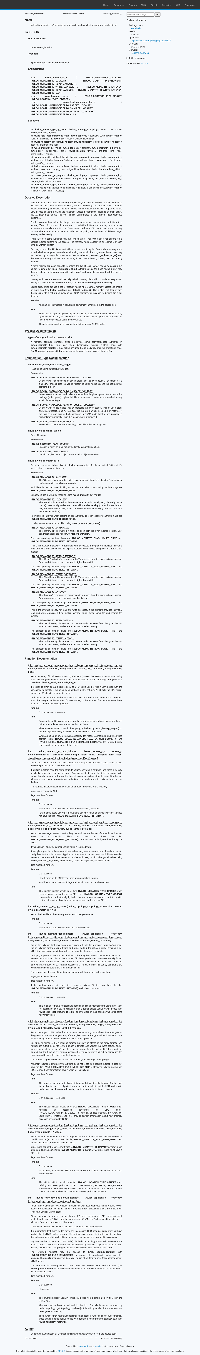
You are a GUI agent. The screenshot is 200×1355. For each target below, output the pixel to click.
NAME (29, 20)
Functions (34, 120)
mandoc (98, 1346)
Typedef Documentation (40, 330)
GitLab (153, 5)
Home (106, 5)
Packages (119, 5)
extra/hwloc (136, 28)
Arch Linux (17, 5)
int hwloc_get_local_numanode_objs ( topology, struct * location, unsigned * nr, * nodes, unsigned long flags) (75, 668)
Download (190, 5)
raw (146, 63)
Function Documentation (41, 658)
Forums (133, 5)
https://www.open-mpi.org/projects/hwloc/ (151, 40)
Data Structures (37, 38)
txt (142, 63)
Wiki (143, 5)
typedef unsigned (50, 337)
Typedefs (33, 53)
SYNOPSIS (32, 32)
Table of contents (137, 58)
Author (29, 1328)
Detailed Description (38, 197)
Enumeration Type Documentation (47, 358)
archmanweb (82, 1346)
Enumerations (36, 68)
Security (166, 5)
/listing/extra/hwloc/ (140, 53)
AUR (177, 5)
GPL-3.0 (61, 1351)
